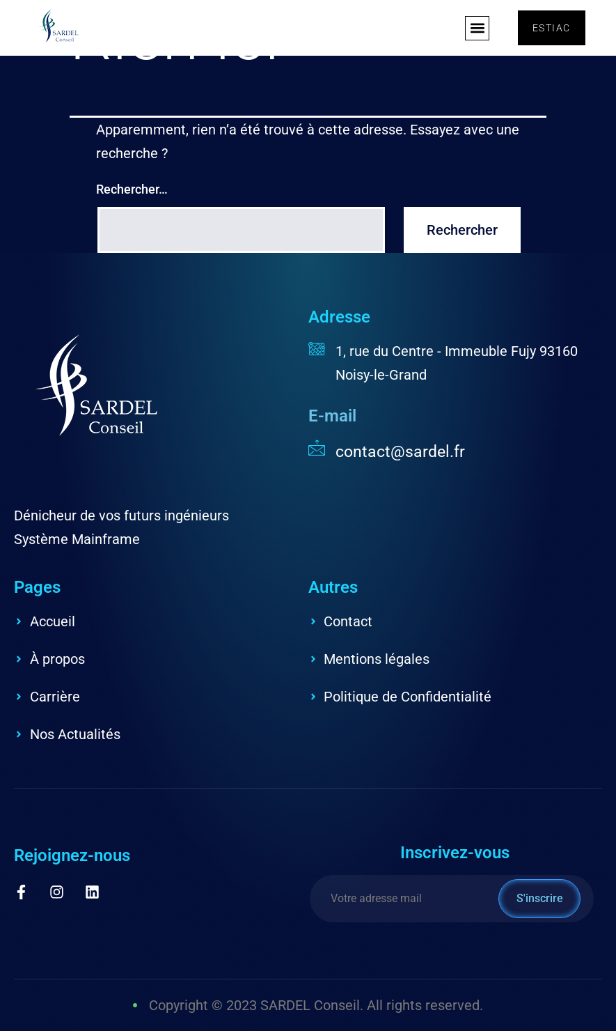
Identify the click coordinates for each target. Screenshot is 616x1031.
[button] (477, 28)
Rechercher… (132, 189)
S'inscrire (539, 898)
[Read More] (455, 450)
